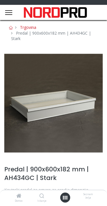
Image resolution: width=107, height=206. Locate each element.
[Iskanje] (42, 196)
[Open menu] (65, 197)
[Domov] (18, 196)
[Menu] (9, 12)
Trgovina (28, 27)
